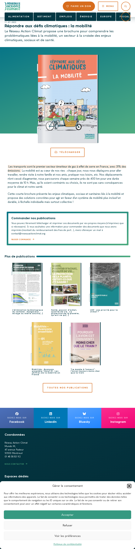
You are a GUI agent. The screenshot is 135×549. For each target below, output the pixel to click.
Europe (106, 16)
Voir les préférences (68, 536)
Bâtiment (44, 16)
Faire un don (78, 6)
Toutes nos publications (67, 387)
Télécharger (67, 152)
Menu (108, 6)
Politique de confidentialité (68, 544)
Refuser (67, 525)
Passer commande (21, 239)
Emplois (66, 16)
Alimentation (18, 16)
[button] (129, 486)
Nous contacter (14, 464)
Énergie (86, 16)
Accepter (67, 515)
